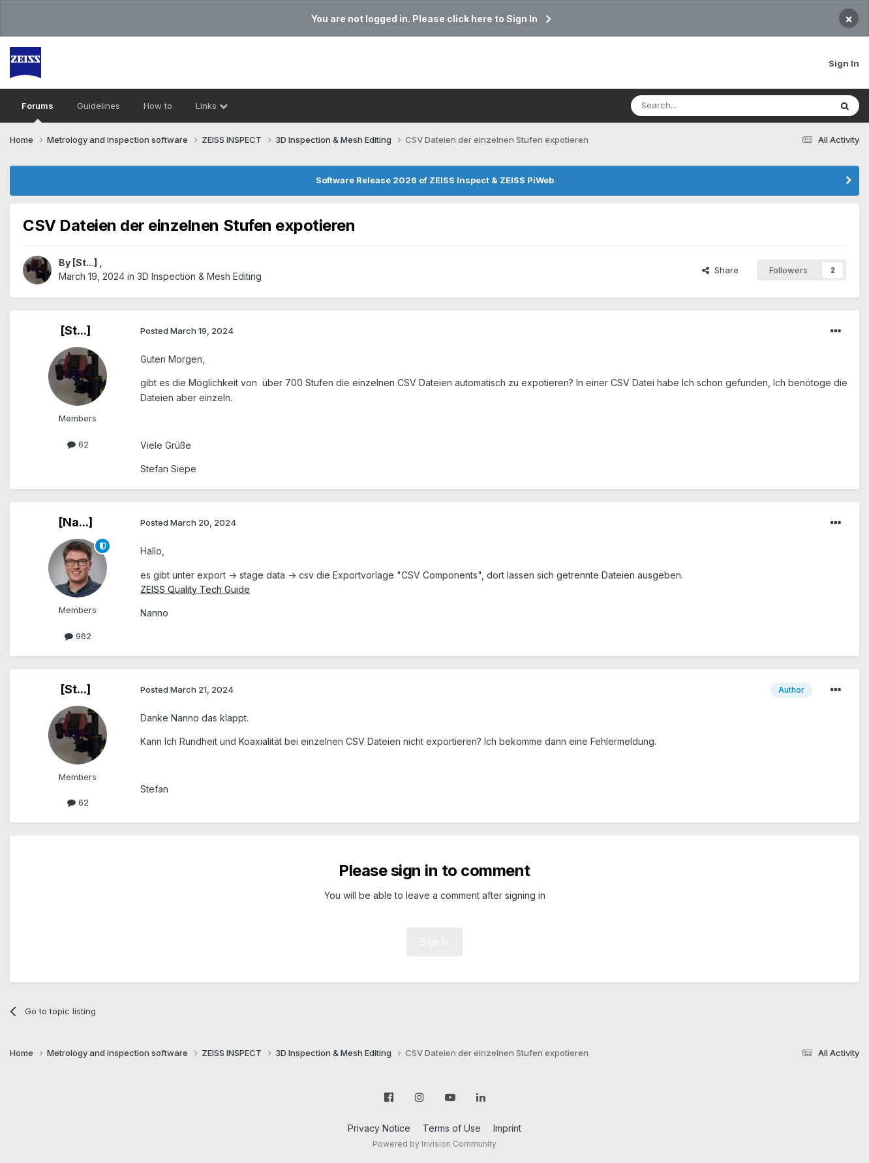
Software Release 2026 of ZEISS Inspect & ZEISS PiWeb (435, 180)
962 (78, 636)
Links (212, 105)
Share (720, 270)
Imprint (507, 1128)
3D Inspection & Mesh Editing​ (199, 276)
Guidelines (98, 105)
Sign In (844, 63)
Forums (37, 111)
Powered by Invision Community (434, 1144)
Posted (187, 330)
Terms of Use (452, 1128)
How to (158, 105)
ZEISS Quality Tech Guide (195, 589)
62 (78, 444)
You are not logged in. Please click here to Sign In (424, 18)
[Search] (697, 105)
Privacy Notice (379, 1128)
